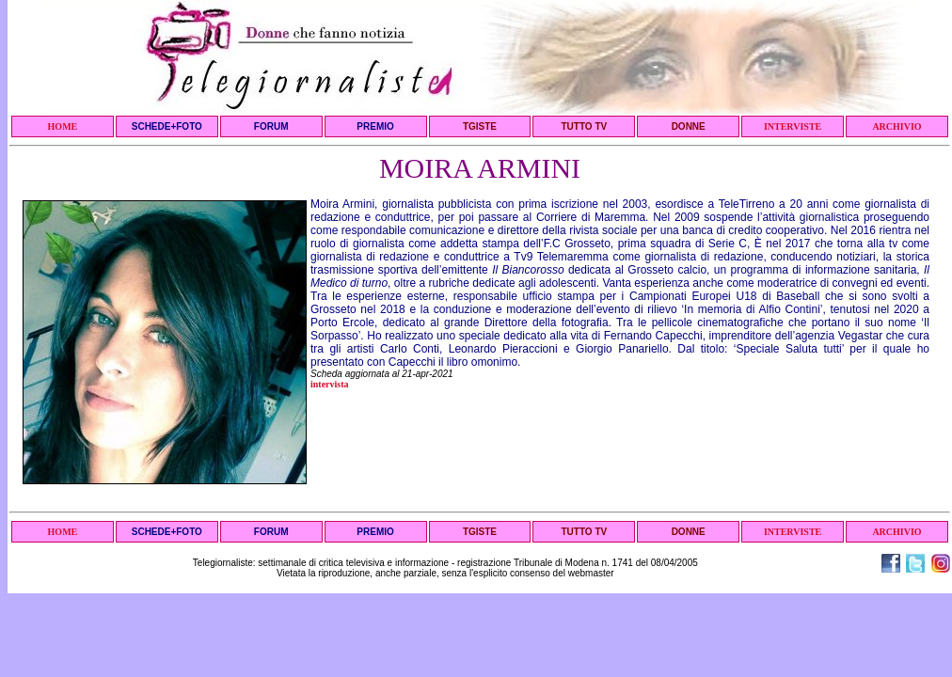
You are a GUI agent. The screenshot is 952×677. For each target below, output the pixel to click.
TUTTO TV (584, 126)
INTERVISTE (792, 126)
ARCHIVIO (896, 126)
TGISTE (480, 126)
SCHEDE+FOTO (167, 126)
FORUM (271, 126)
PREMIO (375, 126)
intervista (329, 384)
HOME (63, 126)
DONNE (689, 126)
